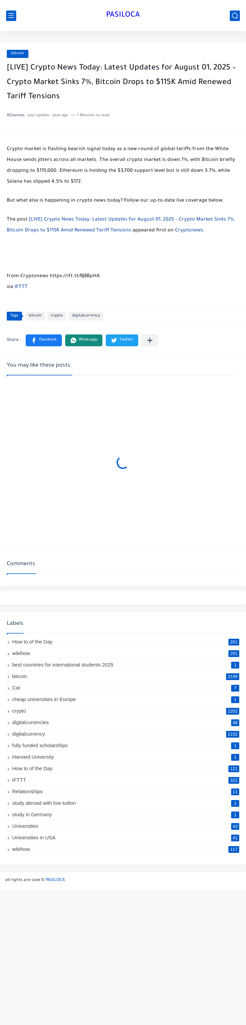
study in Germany (125, 814)
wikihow (125, 653)
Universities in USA (125, 837)
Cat (125, 688)
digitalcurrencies (125, 722)
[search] (235, 16)
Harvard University (125, 757)
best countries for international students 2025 (125, 665)
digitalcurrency (86, 316)
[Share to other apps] (150, 340)
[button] (44, 340)
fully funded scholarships (125, 745)
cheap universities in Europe (125, 699)
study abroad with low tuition (125, 803)
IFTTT (21, 287)
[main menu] (11, 16)
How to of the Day (125, 641)
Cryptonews (189, 230)
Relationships (125, 791)
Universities (125, 826)
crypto (57, 316)
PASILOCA (123, 16)
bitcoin (17, 54)
